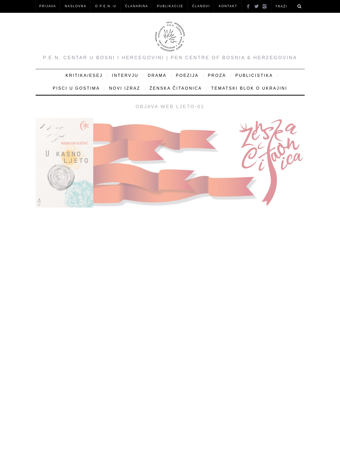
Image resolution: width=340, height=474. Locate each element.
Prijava (47, 6)
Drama (157, 75)
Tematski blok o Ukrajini (249, 88)
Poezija (187, 75)
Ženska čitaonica (176, 88)
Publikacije (170, 6)
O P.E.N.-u (105, 6)
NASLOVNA (76, 6)
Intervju (125, 75)
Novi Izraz (124, 88)
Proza (217, 75)
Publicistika (254, 75)
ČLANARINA (136, 6)
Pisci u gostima (76, 88)
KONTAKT (228, 6)
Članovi (201, 6)
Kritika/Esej (84, 75)
